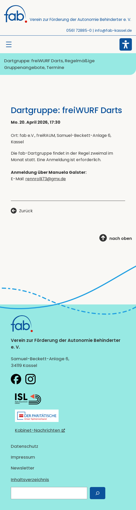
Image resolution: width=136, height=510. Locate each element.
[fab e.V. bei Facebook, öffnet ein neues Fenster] (16, 379)
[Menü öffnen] (8, 44)
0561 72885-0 (79, 30)
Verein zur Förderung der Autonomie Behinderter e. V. (80, 19)
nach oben (120, 238)
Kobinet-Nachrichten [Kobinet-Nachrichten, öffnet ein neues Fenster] (40, 430)
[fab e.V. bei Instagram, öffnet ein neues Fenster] (30, 379)
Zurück (26, 211)
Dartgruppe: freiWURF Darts (33, 61)
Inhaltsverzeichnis (30, 479)
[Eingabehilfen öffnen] (125, 44)
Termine (55, 67)
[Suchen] (97, 493)
